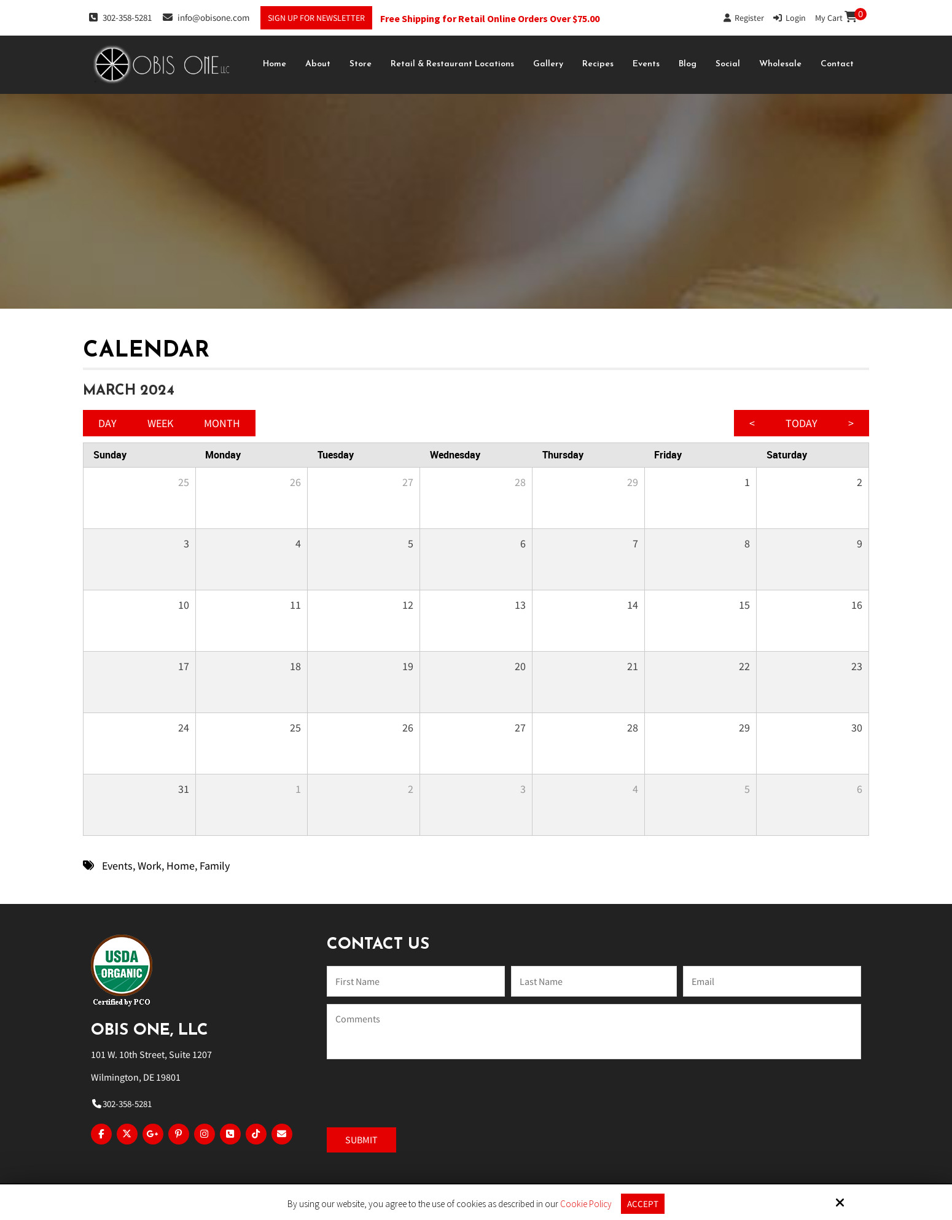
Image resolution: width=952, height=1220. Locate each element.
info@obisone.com (206, 17)
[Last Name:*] (594, 981)
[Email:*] (772, 981)
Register (744, 17)
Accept (642, 1204)
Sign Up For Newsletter (316, 17)
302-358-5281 (120, 17)
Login (789, 17)
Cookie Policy (586, 1204)
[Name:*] (416, 981)
